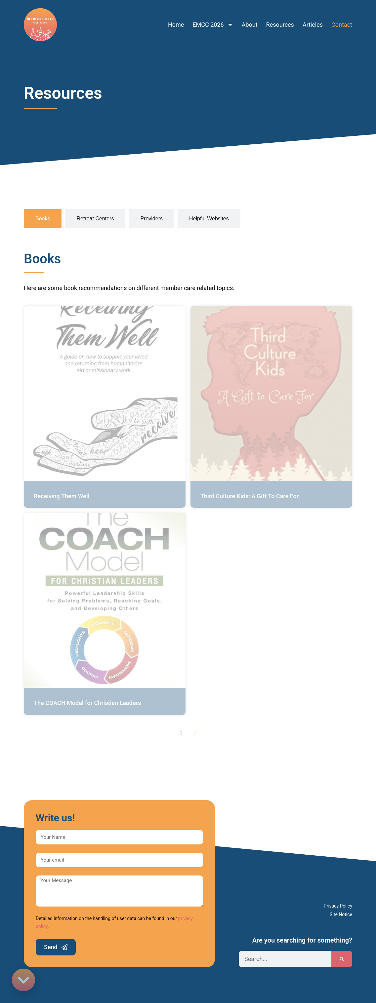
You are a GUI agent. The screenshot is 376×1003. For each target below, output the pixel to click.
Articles (313, 20)
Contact (341, 20)
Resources (280, 20)
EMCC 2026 (212, 21)
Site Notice (341, 914)
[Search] (341, 959)
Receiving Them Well (61, 496)
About (250, 20)
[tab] (43, 218)
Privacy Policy (338, 906)
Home (176, 20)
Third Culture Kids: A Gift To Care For (249, 496)
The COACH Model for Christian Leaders (87, 702)
